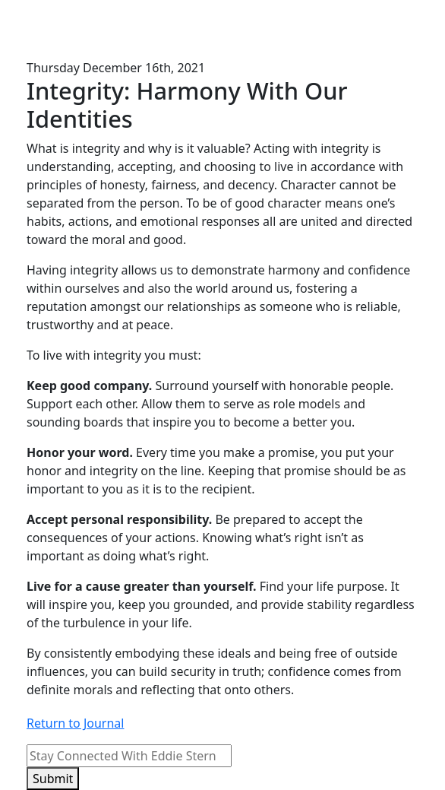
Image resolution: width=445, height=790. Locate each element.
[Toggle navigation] (397, 29)
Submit (53, 778)
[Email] (129, 755)
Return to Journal (75, 723)
